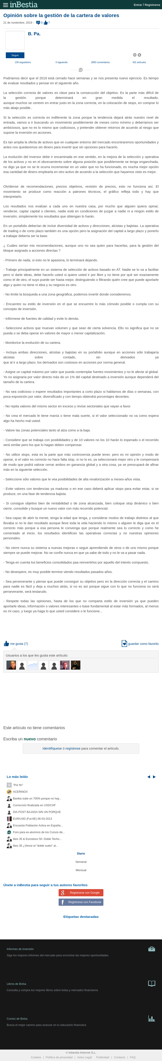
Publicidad (102, 1057)
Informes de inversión (81, 949)
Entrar (138, 5)
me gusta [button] (13, 644)
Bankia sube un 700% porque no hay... (37, 798)
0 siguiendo (61, 62)
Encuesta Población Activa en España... (38, 825)
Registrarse (152, 5)
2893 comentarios (100, 62)
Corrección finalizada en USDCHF (34, 805)
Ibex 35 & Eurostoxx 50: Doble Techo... (37, 839)
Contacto (119, 1057)
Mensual (81, 870)
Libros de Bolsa (81, 983)
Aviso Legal (84, 1057)
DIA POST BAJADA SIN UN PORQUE (37, 812)
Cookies (36, 1057)
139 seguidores (23, 62)
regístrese (73, 748)
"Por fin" (18, 785)
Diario (81, 853)
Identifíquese (52, 748)
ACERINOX (20, 791)
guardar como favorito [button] (140, 644)
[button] (15, 55)
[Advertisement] (81, 698)
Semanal (81, 861)
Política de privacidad (59, 1057)
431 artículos (139, 62)
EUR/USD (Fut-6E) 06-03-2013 (32, 818)
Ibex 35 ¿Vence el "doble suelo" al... (35, 845)
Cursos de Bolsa (81, 1018)
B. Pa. (34, 33)
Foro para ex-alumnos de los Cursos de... (39, 832)
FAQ (133, 1057)
